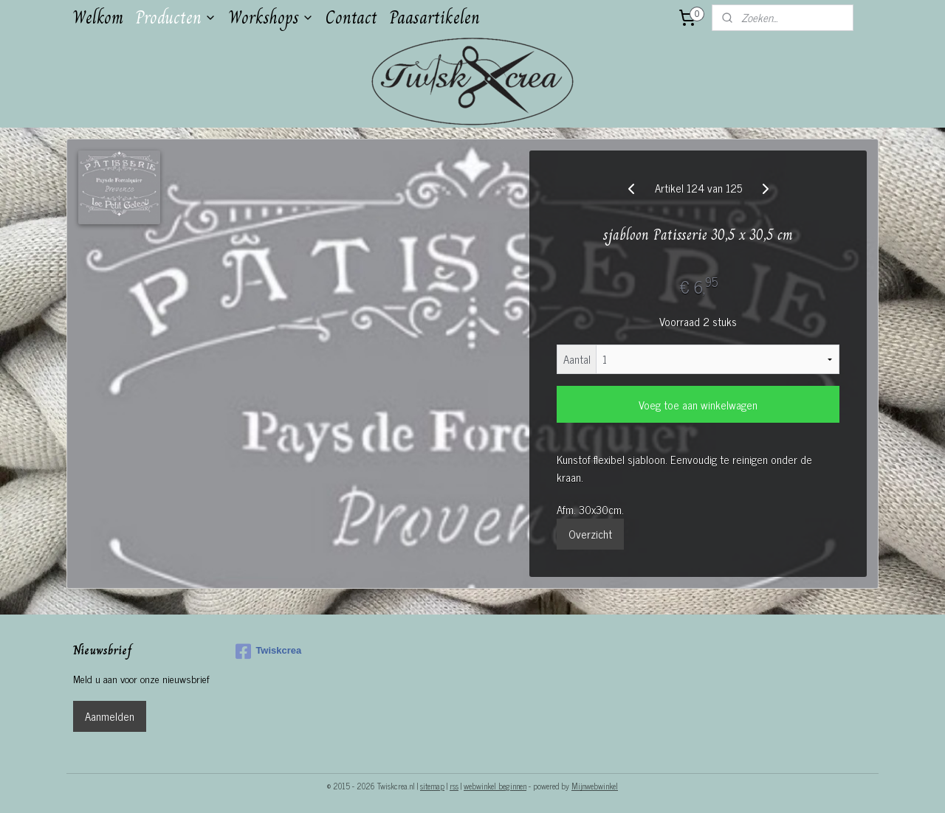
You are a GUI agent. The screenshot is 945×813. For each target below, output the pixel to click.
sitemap (432, 785)
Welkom (97, 17)
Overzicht (590, 534)
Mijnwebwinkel (594, 785)
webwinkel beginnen (495, 785)
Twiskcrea (268, 651)
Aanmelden (109, 716)
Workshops (271, 17)
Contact (351, 17)
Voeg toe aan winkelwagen (698, 404)
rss (454, 785)
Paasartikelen (434, 17)
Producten (175, 17)
